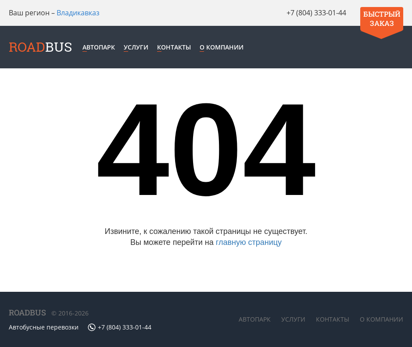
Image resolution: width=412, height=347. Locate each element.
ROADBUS (27, 312)
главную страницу (249, 242)
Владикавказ (78, 13)
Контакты (174, 47)
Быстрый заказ (381, 18)
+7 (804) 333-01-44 (316, 13)
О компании (222, 47)
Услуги (136, 47)
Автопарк (98, 47)
